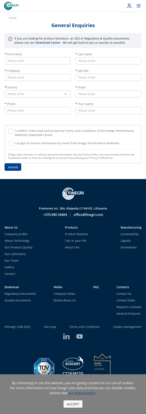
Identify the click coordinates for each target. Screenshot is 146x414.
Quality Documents (18, 300)
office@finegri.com (88, 214)
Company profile (16, 234)
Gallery (9, 267)
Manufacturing (131, 227)
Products (71, 227)
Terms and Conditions (84, 327)
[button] (38, 94)
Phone (11, 104)
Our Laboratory (15, 254)
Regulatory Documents (20, 294)
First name (14, 54)
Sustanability (130, 234)
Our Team (11, 260)
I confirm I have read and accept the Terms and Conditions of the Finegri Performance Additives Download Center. (74, 133)
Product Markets (76, 234)
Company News (64, 294)
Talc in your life (75, 241)
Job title (82, 71)
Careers (10, 274)
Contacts (123, 287)
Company (13, 71)
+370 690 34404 (55, 214)
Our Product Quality (18, 247)
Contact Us (124, 294)
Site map (50, 327)
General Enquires (129, 313)
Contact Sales (126, 300)
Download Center (48, 43)
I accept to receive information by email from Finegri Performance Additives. (67, 143)
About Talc (72, 247)
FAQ (96, 287)
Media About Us (65, 300)
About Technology (17, 241)
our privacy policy (82, 393)
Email (81, 87)
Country (11, 87)
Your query (85, 104)
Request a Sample (129, 307)
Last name (84, 54)
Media (58, 287)
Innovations (129, 247)
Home (13, 18)
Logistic (126, 241)
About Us (11, 227)
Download (12, 287)
